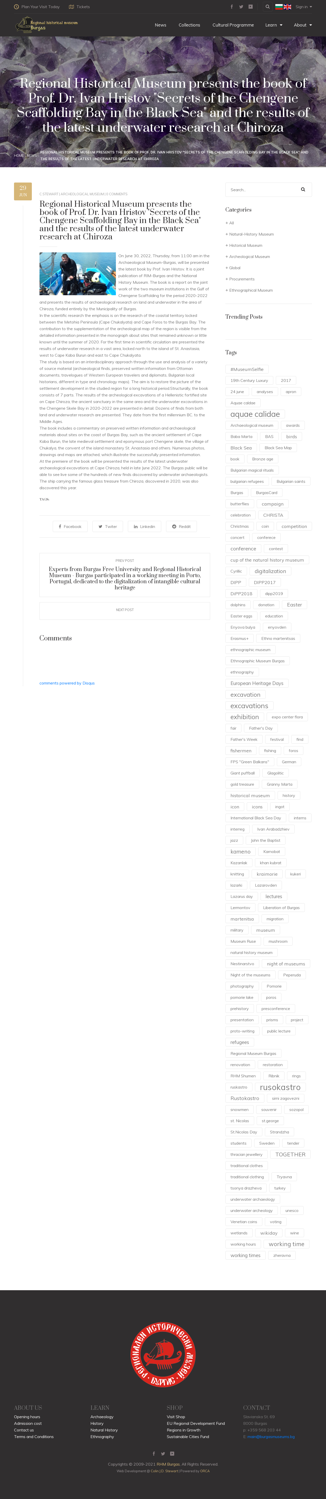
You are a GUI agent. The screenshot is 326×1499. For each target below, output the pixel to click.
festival (277, 739)
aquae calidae (255, 414)
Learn (273, 25)
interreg (237, 829)
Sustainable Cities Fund (188, 1436)
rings (296, 1075)
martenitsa (242, 919)
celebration (240, 515)
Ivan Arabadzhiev (273, 829)
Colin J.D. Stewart (164, 1471)
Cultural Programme (233, 25)
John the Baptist (265, 840)
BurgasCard (266, 492)
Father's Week (243, 739)
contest (276, 548)
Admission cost (28, 1423)
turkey (280, 1188)
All (231, 222)
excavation (245, 694)
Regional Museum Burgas (253, 1053)
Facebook (73, 526)
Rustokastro (244, 1098)
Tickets (80, 6)
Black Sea (241, 447)
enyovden (277, 627)
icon (234, 806)
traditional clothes (246, 1165)
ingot (279, 806)
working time (286, 1244)
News (160, 25)
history (289, 795)
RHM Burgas (168, 1464)
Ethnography (102, 1436)
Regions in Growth (183, 1429)
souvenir (269, 1109)
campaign (272, 504)
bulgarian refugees (247, 481)
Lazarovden (266, 885)
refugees (239, 1042)
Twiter (109, 526)
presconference (276, 1008)
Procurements (242, 278)
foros (293, 750)
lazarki (236, 885)
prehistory (239, 1008)
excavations (249, 705)
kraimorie (267, 874)
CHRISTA (273, 515)
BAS (269, 436)
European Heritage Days (256, 683)
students (238, 1143)
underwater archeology (251, 1210)
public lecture (279, 1030)
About (303, 25)
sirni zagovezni (285, 1098)
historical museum (250, 795)
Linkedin (143, 526)
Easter (294, 604)
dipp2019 (274, 593)
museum (265, 930)
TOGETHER (290, 1154)
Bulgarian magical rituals (252, 470)
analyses (265, 391)
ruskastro (238, 1087)
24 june (237, 391)
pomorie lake (241, 997)
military (236, 930)
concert (237, 537)
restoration (273, 1064)
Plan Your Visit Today (37, 6)
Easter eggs (241, 615)
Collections (189, 25)
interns (300, 817)
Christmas (239, 526)
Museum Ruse (243, 941)
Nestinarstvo (242, 963)
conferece (266, 537)
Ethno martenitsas (278, 638)
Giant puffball (242, 773)
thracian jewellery (246, 1154)
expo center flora (287, 716)
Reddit (178, 526)
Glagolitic (275, 773)
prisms (272, 1019)
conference (243, 548)
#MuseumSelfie (247, 369)
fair (233, 728)
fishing (270, 750)
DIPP (235, 582)
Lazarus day (241, 896)
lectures (274, 896)
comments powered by (67, 682)
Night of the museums (250, 974)
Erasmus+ (239, 638)
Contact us (24, 1429)
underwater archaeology (252, 1199)
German (289, 761)
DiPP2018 (241, 593)
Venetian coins (243, 1221)
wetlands (239, 1232)
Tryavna (284, 1176)
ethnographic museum (250, 649)
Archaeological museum (251, 425)
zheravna (282, 1255)
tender (293, 1143)
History (97, 1423)
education (274, 615)
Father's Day (261, 728)
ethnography (242, 672)
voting (275, 1221)
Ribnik (273, 1075)
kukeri (295, 873)
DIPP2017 (265, 582)
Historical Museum (245, 245)
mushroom (278, 941)
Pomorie (274, 986)
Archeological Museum (82, 194)
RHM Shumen (243, 1075)
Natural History (104, 1429)
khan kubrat (270, 862)
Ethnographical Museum (251, 290)
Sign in (304, 6)
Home (19, 155)
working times (245, 1255)
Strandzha (279, 1131)
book (234, 458)
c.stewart (48, 194)
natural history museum (251, 952)
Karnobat (271, 851)
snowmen (239, 1109)
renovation (240, 1064)
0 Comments (117, 194)
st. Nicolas (239, 1120)
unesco (292, 1210)
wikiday (268, 1233)
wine (294, 1232)
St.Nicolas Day (243, 1131)
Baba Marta (241, 436)
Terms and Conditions (34, 1436)
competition (294, 526)
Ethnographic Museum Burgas (257, 660)
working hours (243, 1244)
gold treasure (242, 784)
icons (257, 806)
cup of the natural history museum (267, 560)
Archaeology (102, 1416)
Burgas (236, 492)
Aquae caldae (242, 402)
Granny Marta (279, 784)
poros (271, 997)
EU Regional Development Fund (196, 1423)
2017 (286, 380)
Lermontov (240, 907)
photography (242, 986)
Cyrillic (236, 571)
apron (291, 391)
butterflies (239, 503)
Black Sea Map (278, 447)
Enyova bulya (242, 627)
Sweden (267, 1143)
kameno (240, 851)
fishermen (240, 750)
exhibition (244, 717)
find (299, 739)
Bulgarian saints (291, 481)
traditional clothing (247, 1176)
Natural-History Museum (251, 234)
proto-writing (242, 1030)
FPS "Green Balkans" (249, 761)
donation (266, 604)
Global (234, 267)
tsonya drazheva (246, 1188)
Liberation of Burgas (281, 907)
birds (291, 436)
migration (275, 918)
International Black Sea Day (255, 817)
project (297, 1019)
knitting (237, 873)
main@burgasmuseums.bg (271, 1436)
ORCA (205, 1471)
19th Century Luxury (249, 380)
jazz (234, 840)
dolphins (238, 604)
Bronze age (262, 458)
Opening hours (27, 1416)
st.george (270, 1120)
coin (265, 526)
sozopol (296, 1109)
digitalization (270, 571)
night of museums (286, 963)
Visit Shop (176, 1416)
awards (293, 425)
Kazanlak (238, 862)
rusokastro (280, 1087)
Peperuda (292, 974)
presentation (242, 1019)
